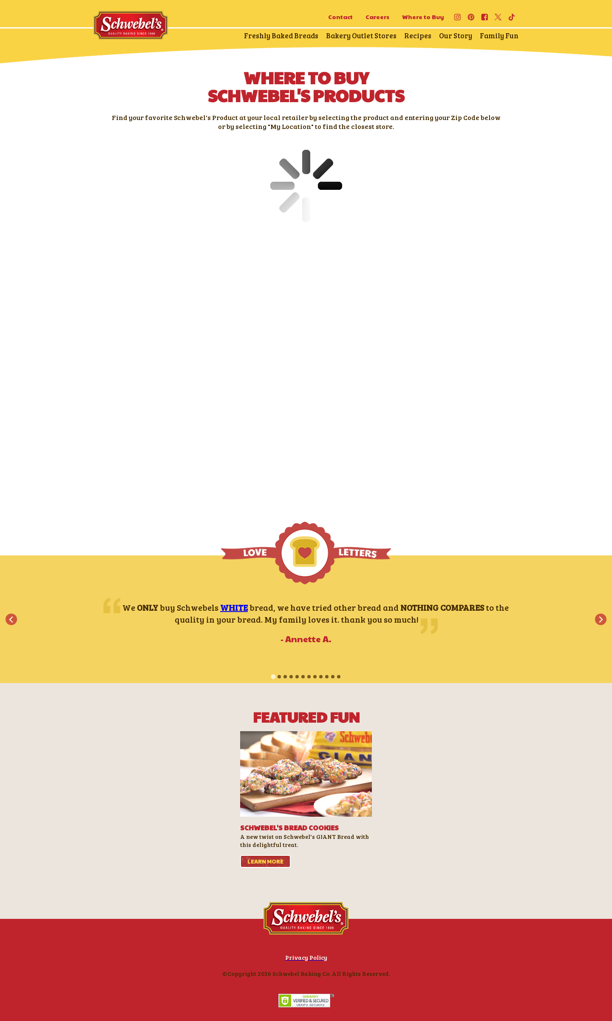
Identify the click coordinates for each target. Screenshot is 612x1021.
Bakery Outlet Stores (361, 35)
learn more (265, 861)
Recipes (417, 35)
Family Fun (499, 35)
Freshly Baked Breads (281, 35)
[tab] (273, 677)
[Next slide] (600, 619)
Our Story (455, 35)
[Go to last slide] (11, 619)
